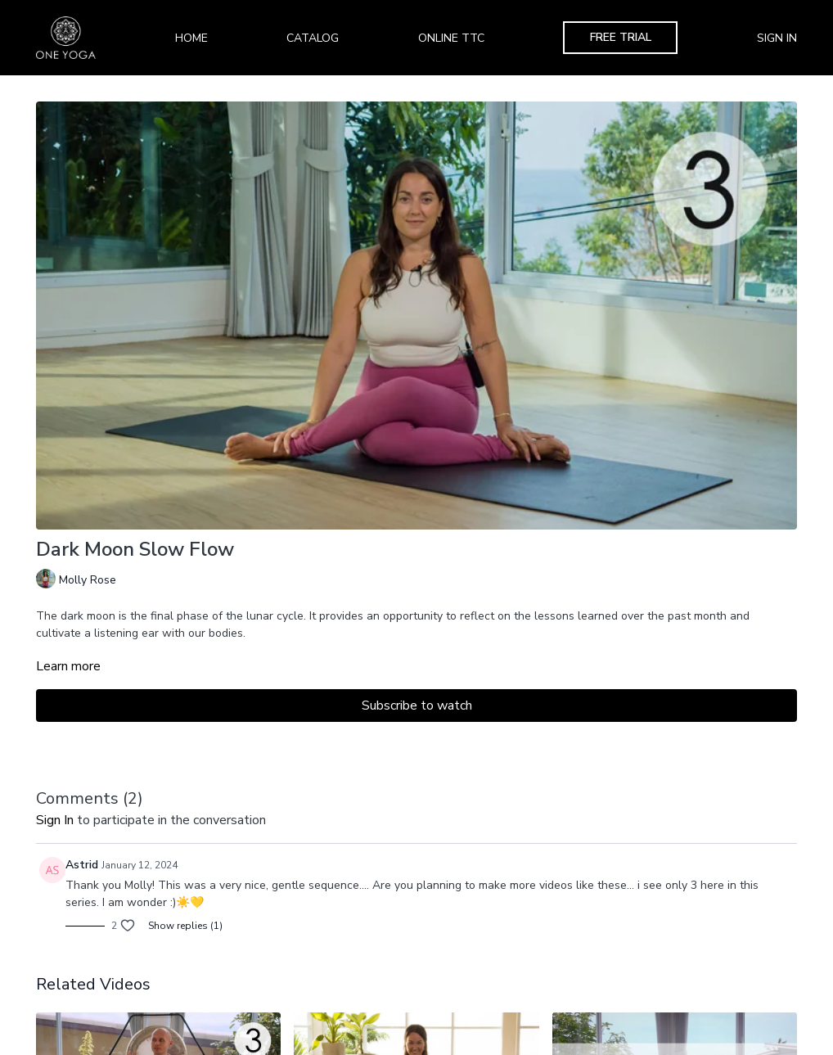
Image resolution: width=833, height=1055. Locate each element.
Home (191, 38)
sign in (55, 820)
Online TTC (451, 38)
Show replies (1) (185, 925)
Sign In (777, 38)
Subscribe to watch (417, 706)
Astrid (81, 864)
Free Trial (620, 37)
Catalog (312, 38)
